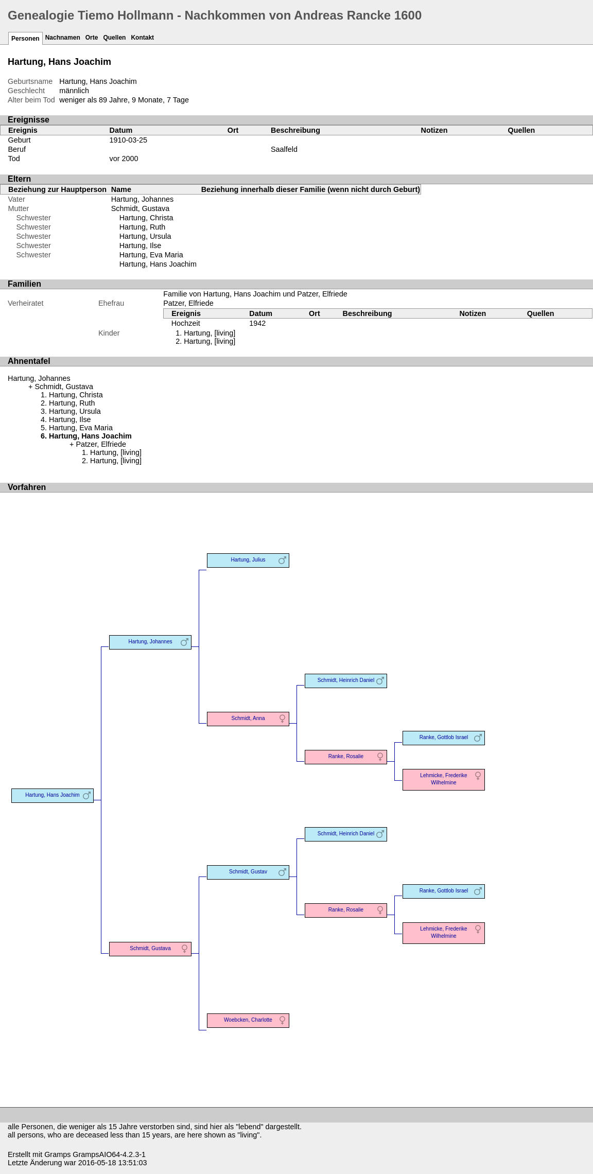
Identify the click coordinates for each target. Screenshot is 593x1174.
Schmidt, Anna (248, 718)
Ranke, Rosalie (345, 756)
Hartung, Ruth (142, 227)
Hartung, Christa (146, 218)
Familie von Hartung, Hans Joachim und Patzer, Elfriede (255, 294)
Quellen (114, 37)
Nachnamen (62, 37)
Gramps (57, 1154)
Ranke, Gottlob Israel (444, 737)
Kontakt (142, 37)
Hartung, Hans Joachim (158, 264)
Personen (25, 38)
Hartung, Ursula (145, 236)
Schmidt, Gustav (248, 871)
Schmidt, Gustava (140, 208)
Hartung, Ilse (140, 245)
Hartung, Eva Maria (151, 255)
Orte (91, 37)
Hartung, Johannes (142, 199)
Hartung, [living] (209, 333)
